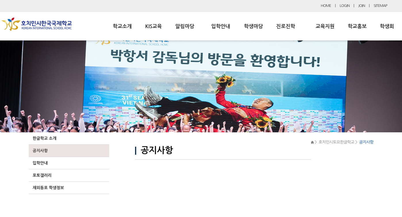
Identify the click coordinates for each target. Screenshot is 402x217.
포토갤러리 (42, 175)
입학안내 (220, 26)
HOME (326, 5)
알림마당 (184, 26)
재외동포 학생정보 (48, 188)
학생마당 (253, 26)
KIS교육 (153, 26)
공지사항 (40, 151)
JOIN (361, 5)
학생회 (387, 26)
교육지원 (325, 26)
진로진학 (285, 26)
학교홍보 (357, 26)
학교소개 (122, 26)
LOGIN (344, 5)
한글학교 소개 (45, 138)
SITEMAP (380, 5)
